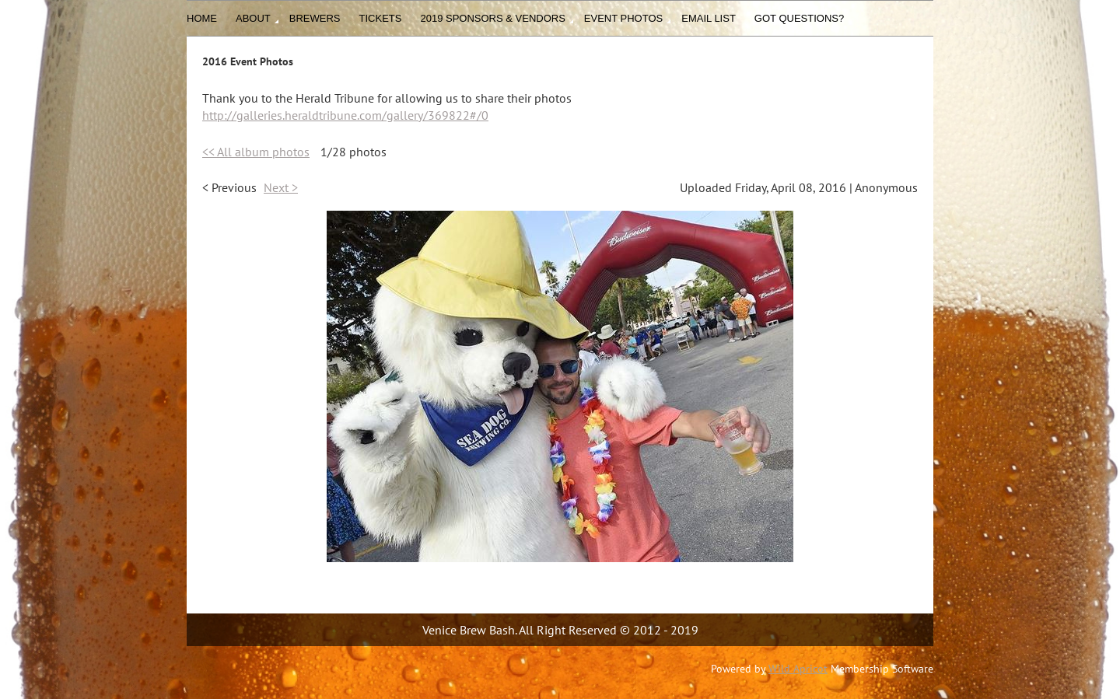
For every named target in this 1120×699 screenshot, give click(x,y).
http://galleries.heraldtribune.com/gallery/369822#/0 (345, 115)
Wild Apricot (798, 669)
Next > (281, 187)
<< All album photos (256, 151)
